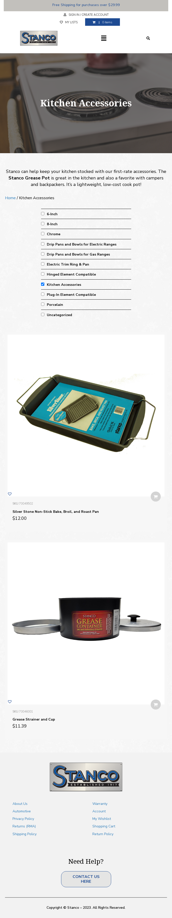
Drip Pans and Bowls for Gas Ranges (78, 254)
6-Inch (52, 214)
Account (99, 811)
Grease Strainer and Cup (34, 719)
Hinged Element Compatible (71, 274)
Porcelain (55, 304)
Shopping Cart (103, 826)
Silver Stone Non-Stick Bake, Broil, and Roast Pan (56, 511)
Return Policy (102, 834)
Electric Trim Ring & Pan (68, 264)
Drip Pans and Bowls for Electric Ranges (81, 244)
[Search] (148, 38)
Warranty (99, 803)
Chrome (53, 234)
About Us (20, 803)
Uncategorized (59, 315)
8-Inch (52, 224)
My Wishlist (101, 818)
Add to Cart (156, 497)
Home (10, 198)
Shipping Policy (25, 834)
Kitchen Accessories (64, 284)
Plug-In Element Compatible (71, 294)
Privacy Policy (23, 818)
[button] (10, 494)
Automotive (22, 811)
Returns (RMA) (24, 826)
